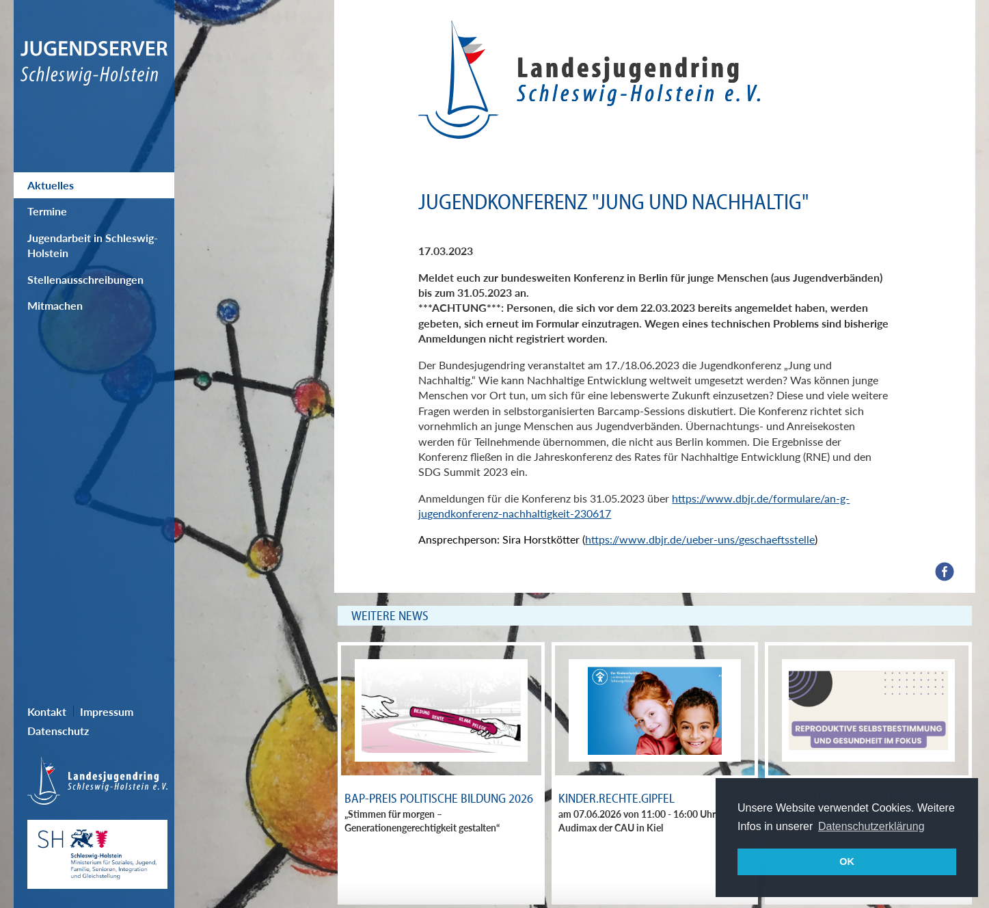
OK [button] (846, 861)
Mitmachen (55, 305)
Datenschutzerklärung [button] (871, 826)
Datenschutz (58, 730)
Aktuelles (50, 184)
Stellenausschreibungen (85, 279)
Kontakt (46, 711)
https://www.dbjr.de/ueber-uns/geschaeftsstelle (700, 539)
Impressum (106, 711)
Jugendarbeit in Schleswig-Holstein (92, 245)
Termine (47, 210)
